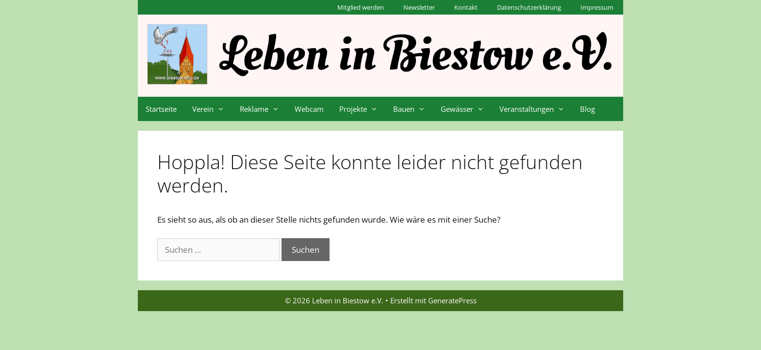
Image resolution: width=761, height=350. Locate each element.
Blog (587, 109)
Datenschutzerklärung (529, 7)
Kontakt (466, 7)
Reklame (263, 109)
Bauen (413, 109)
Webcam (309, 109)
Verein (212, 109)
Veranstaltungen (535, 109)
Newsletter (419, 7)
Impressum (596, 7)
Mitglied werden (360, 7)
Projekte (362, 109)
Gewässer (466, 109)
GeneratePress (452, 300)
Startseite (161, 109)
